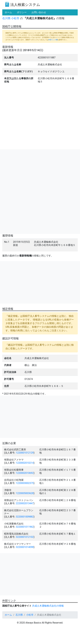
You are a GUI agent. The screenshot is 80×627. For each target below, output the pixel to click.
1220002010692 (25, 473)
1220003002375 (25, 483)
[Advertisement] (40, 170)
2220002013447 (25, 503)
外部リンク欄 (52, 40)
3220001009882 (25, 516)
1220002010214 (25, 462)
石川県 (6, 18)
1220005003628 (25, 493)
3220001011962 (25, 526)
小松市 (15, 18)
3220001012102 (25, 537)
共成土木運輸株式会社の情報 (48, 605)
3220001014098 (25, 547)
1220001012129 (25, 452)
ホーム (8, 614)
